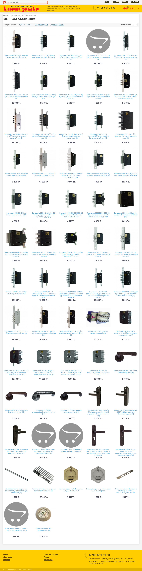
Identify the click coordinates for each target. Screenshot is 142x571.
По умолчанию (10, 25)
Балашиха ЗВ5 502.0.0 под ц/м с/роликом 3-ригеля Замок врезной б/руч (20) (125, 96)
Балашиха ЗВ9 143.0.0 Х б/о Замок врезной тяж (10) (16, 293)
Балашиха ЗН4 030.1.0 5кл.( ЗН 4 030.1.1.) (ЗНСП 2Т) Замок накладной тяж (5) (16, 372)
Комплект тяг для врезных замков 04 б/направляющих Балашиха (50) (16, 491)
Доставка (115, 2)
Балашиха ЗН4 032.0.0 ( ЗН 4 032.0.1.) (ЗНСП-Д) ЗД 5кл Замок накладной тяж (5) (43, 372)
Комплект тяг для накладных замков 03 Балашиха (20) (44, 490)
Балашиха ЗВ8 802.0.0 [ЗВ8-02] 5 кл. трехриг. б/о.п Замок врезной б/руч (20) (71, 215)
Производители (15, 15)
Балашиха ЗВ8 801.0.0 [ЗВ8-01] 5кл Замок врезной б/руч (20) (125, 174)
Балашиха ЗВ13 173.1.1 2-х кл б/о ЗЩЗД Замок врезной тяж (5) (98, 57)
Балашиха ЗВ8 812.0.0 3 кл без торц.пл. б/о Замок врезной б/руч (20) (44, 254)
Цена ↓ (30, 25)
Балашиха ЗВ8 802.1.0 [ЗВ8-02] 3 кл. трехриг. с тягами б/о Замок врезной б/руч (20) (98, 215)
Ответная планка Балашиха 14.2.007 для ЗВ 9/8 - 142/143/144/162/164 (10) (126, 491)
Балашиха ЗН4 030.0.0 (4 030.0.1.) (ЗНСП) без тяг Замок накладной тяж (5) (125, 333)
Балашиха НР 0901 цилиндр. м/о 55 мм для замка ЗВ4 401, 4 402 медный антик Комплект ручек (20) (98, 452)
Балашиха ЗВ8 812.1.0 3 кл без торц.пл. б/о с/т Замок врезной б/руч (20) (71, 254)
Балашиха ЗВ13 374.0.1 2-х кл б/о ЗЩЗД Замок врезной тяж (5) (16, 96)
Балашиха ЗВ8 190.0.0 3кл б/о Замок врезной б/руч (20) (16, 174)
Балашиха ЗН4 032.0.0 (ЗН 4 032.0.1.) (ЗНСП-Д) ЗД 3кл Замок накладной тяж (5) (71, 372)
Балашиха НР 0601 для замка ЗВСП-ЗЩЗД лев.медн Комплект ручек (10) (125, 412)
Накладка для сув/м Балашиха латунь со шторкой (71, 490)
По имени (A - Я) (41, 25)
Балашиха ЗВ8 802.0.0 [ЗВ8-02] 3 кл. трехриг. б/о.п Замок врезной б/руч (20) (43, 215)
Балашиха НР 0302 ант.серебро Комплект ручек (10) (43, 412)
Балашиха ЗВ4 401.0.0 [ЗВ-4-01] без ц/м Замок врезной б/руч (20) (44, 96)
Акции (46, 557)
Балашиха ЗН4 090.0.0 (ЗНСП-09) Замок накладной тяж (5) (98, 372)
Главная (5, 15)
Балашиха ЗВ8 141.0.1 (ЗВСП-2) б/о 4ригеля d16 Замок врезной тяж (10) (71, 136)
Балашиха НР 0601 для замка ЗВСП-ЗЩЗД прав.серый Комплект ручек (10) (43, 451)
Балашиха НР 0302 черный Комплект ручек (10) (71, 411)
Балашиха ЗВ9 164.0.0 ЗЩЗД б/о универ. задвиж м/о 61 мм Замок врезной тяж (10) (126, 294)
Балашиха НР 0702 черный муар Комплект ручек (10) (71, 450)
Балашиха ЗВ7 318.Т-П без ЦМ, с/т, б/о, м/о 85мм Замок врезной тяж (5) (16, 136)
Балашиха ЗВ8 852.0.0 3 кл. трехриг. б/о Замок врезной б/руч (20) (98, 254)
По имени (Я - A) (57, 25)
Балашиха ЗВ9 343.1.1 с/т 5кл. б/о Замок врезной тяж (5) (16, 332)
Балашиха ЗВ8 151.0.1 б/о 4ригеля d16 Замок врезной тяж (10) (126, 136)
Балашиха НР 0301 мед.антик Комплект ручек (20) (125, 372)
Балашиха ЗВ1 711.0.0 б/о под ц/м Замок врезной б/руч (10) (43, 56)
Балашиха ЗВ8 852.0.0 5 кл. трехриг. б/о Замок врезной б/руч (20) (126, 254)
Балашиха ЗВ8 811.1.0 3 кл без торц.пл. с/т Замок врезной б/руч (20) (16, 254)
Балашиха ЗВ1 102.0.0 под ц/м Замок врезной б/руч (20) (16, 56)
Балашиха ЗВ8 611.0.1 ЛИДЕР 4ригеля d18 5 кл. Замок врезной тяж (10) (71, 175)
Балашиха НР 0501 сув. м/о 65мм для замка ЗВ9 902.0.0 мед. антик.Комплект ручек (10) (98, 413)
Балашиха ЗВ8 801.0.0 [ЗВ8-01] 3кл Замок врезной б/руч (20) (98, 174)
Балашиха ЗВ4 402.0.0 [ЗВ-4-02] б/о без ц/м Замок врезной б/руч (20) (71, 96)
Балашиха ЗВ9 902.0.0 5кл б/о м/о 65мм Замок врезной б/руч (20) (71, 333)
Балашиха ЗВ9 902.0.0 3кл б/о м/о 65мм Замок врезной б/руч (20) (44, 333)
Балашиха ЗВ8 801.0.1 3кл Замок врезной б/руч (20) (16, 214)
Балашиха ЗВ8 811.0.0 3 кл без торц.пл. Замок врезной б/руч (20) (125, 215)
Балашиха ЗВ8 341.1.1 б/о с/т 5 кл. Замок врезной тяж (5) (43, 174)
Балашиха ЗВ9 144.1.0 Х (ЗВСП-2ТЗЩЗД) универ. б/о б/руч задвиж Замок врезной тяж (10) (98, 294)
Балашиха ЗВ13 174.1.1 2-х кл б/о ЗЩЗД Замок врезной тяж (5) (125, 57)
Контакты (135, 2)
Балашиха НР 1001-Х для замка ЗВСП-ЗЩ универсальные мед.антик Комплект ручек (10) (125, 452)
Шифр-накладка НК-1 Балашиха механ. (43, 529)
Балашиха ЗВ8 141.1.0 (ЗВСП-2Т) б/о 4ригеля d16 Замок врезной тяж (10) (98, 136)
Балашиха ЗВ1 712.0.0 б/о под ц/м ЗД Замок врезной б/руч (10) (71, 57)
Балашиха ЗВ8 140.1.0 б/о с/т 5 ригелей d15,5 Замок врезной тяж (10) (43, 136)
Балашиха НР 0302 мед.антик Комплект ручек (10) (16, 411)
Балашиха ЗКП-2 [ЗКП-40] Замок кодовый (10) (98, 332)
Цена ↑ (22, 25)
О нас (107, 2)
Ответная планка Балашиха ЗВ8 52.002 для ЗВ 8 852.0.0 (16, 529)
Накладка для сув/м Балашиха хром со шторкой (98, 490)
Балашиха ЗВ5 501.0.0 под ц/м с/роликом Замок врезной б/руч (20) (98, 96)
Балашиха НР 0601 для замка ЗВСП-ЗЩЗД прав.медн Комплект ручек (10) (16, 451)
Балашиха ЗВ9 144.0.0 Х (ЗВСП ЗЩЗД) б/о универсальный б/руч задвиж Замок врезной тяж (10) (71, 294)
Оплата (125, 2)
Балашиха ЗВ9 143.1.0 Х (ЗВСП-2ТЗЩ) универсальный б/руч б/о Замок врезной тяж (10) (43, 294)
